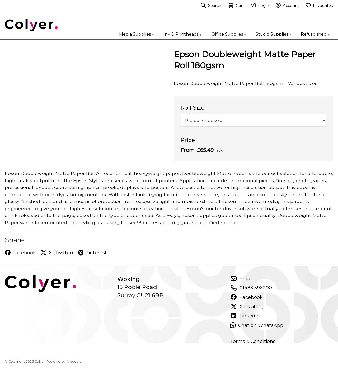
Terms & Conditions (252, 341)
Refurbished (315, 34)
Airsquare (74, 361)
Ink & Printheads (182, 34)
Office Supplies (228, 34)
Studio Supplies (274, 34)
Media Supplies (136, 34)
